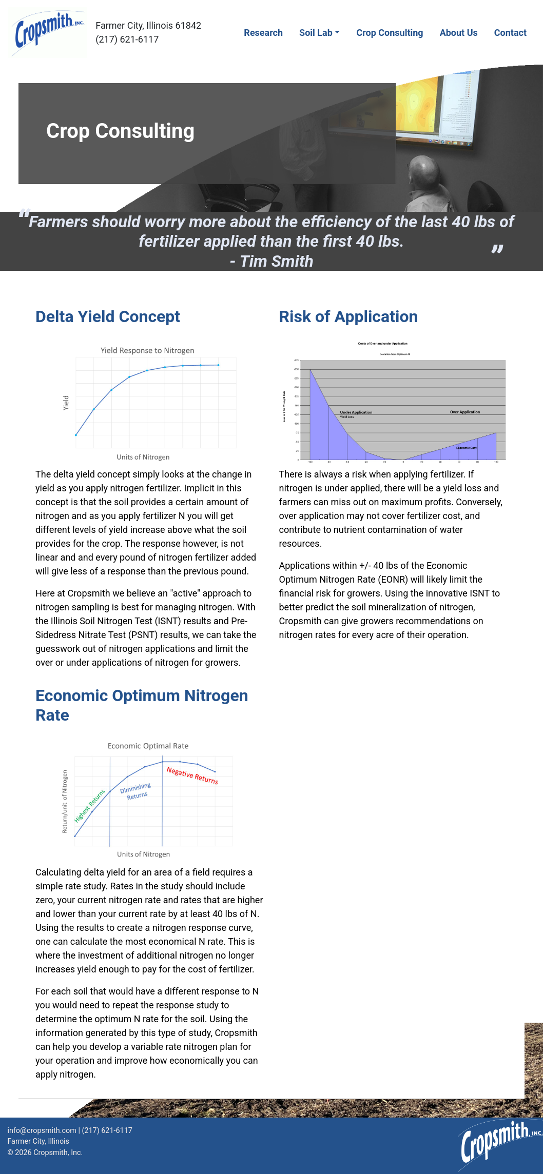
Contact (510, 32)
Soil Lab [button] (316, 32)
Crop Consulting (389, 32)
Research (263, 32)
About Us (459, 32)
